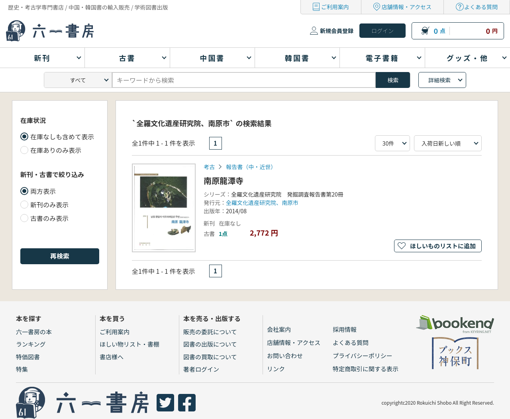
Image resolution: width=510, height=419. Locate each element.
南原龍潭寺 (223, 180)
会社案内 (279, 329)
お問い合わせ (285, 355)
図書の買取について (210, 357)
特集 (22, 369)
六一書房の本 (34, 331)
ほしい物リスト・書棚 (129, 344)
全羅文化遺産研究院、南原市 (262, 203)
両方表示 (43, 191)
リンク (276, 368)
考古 (209, 167)
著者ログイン (201, 369)
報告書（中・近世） (251, 167)
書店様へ (112, 357)
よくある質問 (481, 7)
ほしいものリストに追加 (443, 246)
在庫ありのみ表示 (55, 150)
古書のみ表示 (49, 218)
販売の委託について (210, 331)
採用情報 (345, 329)
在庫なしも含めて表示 (62, 136)
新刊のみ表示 (49, 204)
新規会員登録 (336, 31)
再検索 (59, 256)
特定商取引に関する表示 (365, 368)
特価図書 (28, 357)
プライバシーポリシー (362, 355)
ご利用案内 (335, 7)
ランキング (31, 344)
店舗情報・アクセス (407, 7)
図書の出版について (210, 344)
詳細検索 (439, 80)
